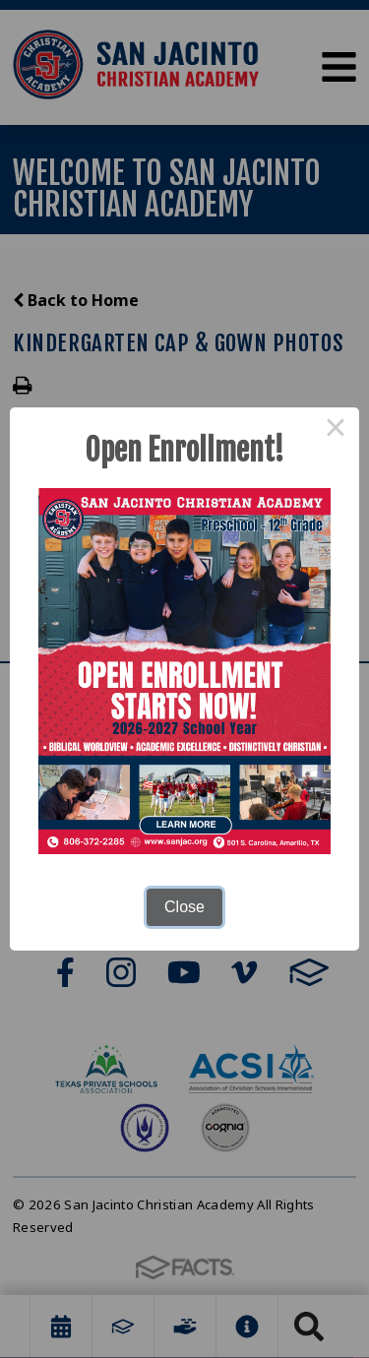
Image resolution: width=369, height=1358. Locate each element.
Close (184, 906)
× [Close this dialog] (335, 431)
